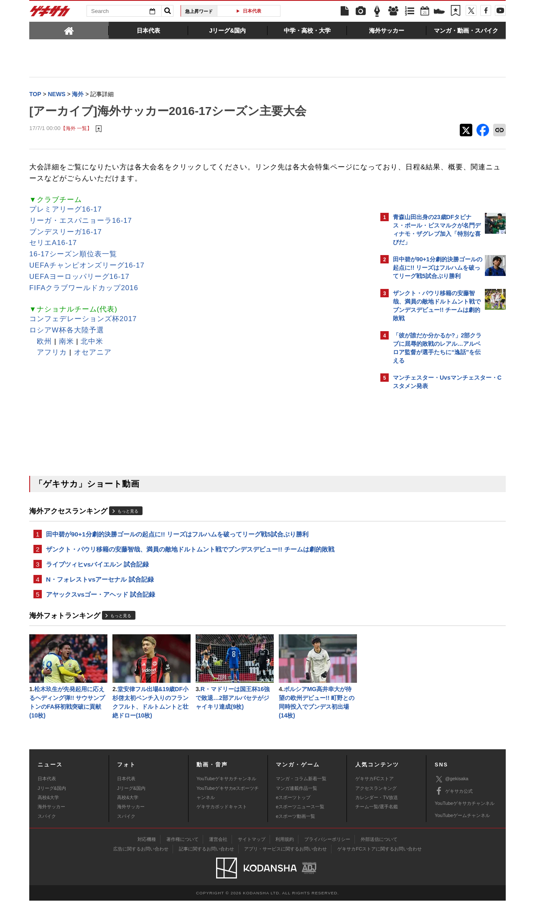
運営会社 (218, 847)
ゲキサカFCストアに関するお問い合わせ (379, 857)
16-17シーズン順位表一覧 (73, 255)
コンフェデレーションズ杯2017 (83, 320)
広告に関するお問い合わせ (140, 857)
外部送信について (379, 847)
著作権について (182, 847)
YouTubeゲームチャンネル (462, 823)
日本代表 (252, 10)
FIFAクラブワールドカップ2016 (83, 289)
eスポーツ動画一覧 (295, 824)
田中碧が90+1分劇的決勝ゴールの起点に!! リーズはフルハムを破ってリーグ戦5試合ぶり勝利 (177, 535)
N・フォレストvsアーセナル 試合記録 (100, 583)
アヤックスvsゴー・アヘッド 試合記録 (100, 599)
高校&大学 (48, 805)
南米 (66, 342)
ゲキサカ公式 (454, 799)
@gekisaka (452, 787)
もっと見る (127, 512)
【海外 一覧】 (76, 129)
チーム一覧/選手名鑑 (376, 814)
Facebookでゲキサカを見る (428, 538)
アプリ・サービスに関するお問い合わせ (285, 857)
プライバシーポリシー (327, 847)
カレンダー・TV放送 (376, 805)
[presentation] (69, 30)
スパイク (47, 824)
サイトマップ (251, 847)
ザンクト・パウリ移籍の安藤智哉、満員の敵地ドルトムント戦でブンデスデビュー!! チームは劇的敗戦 (190, 551)
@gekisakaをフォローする (427, 520)
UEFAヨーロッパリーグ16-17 (79, 277)
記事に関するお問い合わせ (206, 857)
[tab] (69, 30)
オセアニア (93, 353)
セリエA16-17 (53, 244)
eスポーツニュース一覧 (300, 814)
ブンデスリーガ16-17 (65, 233)
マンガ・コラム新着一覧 (301, 786)
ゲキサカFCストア (374, 786)
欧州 (44, 342)
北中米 (92, 342)
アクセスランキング (376, 796)
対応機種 (147, 847)
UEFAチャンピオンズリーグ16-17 (87, 266)
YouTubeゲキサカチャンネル (226, 786)
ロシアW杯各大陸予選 (66, 331)
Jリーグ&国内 (52, 796)
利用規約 (284, 847)
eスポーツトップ (293, 805)
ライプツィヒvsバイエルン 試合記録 (97, 567)
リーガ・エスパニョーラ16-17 (80, 221)
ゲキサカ (50, 13)
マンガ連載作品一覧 (296, 796)
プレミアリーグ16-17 (65, 210)
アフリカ (52, 353)
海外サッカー (51, 814)
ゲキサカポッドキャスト (221, 814)
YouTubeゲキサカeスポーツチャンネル (227, 801)
